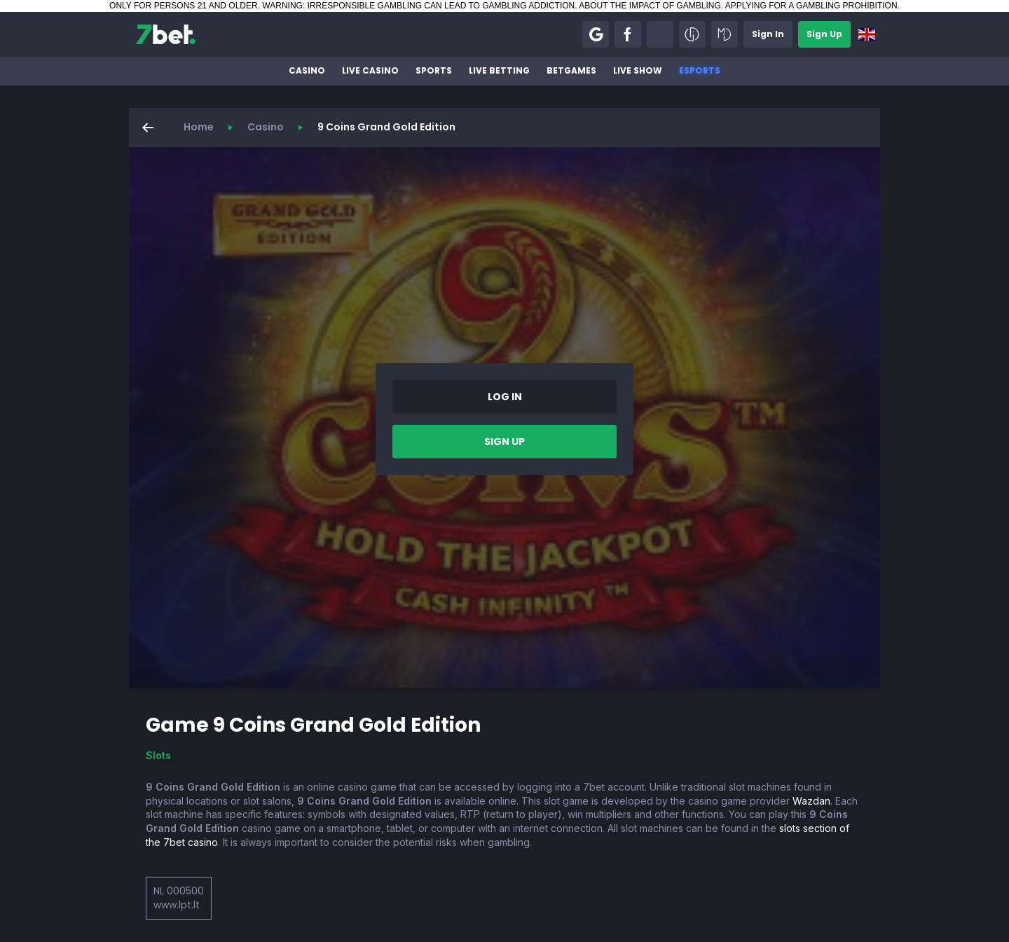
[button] (595, 34)
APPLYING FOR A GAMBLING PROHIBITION (811, 6)
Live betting (499, 70)
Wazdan (811, 801)
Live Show (637, 70)
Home (199, 127)
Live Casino (370, 70)
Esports (699, 70)
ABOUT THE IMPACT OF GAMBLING (649, 6)
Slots (158, 755)
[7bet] (166, 34)
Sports (434, 70)
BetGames (571, 70)
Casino (307, 70)
